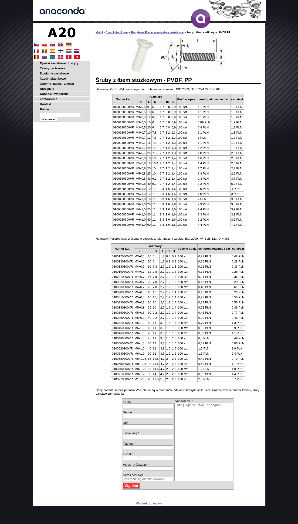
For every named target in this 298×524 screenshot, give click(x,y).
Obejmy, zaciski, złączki (57, 83)
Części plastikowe (117, 32)
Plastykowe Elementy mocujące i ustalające (156, 32)
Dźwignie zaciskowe (54, 73)
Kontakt (45, 104)
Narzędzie (47, 89)
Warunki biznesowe (149, 519)
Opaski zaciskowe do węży (59, 63)
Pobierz (45, 109)
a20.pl (99, 32)
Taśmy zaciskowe (52, 68)
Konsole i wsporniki (54, 94)
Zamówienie (48, 99)
